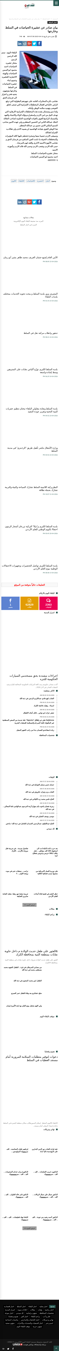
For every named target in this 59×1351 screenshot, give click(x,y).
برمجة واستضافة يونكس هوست (29, 1344)
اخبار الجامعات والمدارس (30, 1320)
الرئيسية (55, 19)
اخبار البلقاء (32, 1306)
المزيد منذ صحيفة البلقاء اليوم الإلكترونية (28, 221)
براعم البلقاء (35, 1316)
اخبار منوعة (9, 1313)
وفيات (40, 1310)
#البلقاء (21, 181)
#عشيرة (40, 181)
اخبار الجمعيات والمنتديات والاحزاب (30, 1323)
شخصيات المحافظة (47, 1313)
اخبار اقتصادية (9, 1306)
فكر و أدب (46, 1316)
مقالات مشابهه (28, 218)
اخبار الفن (24, 1316)
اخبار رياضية (49, 1310)
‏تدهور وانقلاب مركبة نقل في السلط (41, 333)
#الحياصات (31, 181)
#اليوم (13, 181)
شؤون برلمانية (31, 1313)
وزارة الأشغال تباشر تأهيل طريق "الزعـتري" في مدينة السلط (32, 449)
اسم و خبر (49, 1323)
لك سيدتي (19, 1313)
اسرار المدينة (10, 1310)
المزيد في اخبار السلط (28, 225)
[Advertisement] (29, 757)
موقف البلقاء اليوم (23, 1326)
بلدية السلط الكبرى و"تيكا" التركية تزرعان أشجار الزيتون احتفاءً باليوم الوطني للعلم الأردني (31, 528)
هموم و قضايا (13, 1316)
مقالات (32, 1310)
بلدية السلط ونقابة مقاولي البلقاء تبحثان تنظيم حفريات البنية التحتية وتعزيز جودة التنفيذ (32, 410)
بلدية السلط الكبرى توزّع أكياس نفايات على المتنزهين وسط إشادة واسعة (32, 371)
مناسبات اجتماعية (11, 1320)
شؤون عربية (37, 1326)
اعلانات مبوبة (22, 1310)
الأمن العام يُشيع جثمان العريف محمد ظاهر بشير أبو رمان (30, 257)
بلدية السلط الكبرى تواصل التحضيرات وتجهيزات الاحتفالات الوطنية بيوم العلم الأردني (30, 567)
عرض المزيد (30, 905)
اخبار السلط (46, 19)
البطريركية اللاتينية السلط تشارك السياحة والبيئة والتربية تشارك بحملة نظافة (31, 488)
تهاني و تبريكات (47, 1320)
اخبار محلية (43, 1306)
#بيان (48, 181)
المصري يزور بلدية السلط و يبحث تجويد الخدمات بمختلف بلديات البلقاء (30, 295)
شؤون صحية (10, 1323)
